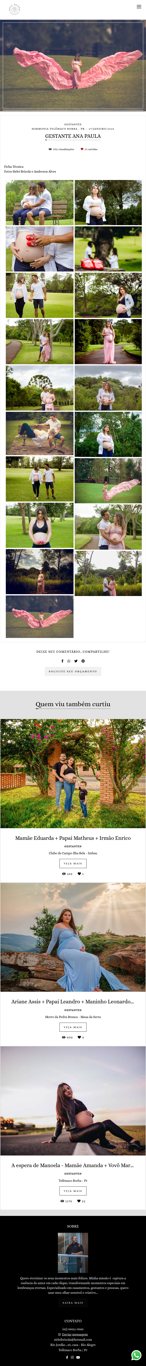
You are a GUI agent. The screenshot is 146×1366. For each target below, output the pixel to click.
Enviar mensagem (75, 1334)
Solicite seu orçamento (73, 671)
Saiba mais (72, 1302)
